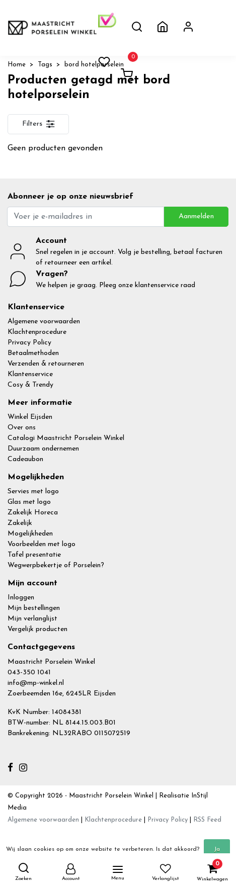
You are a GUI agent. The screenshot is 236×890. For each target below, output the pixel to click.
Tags (45, 64)
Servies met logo (33, 491)
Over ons (22, 427)
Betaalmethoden (33, 353)
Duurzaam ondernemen (43, 449)
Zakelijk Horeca (33, 512)
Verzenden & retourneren (46, 364)
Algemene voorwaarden (44, 321)
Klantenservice (30, 374)
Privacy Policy (29, 342)
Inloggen (21, 597)
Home (17, 64)
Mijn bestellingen (34, 608)
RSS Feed (207, 820)
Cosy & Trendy (30, 385)
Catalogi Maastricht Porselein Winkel (66, 438)
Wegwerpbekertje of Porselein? (56, 565)
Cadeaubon (25, 459)
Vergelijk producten (37, 629)
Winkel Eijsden (30, 417)
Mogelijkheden (30, 534)
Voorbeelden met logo (41, 544)
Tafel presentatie (34, 555)
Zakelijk (20, 523)
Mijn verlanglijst (32, 618)
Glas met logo (29, 502)
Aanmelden (196, 216)
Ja (217, 849)
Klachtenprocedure (37, 332)
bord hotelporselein (94, 64)
